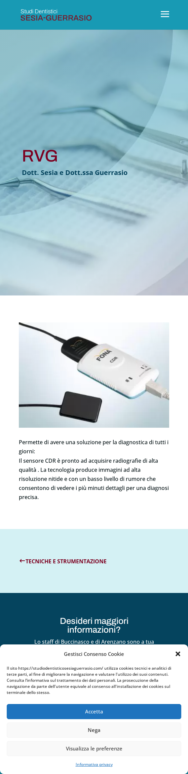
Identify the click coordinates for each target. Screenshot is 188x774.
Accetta (94, 711)
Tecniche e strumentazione (66, 561)
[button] (178, 653)
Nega (94, 730)
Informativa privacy (94, 764)
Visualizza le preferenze (94, 748)
